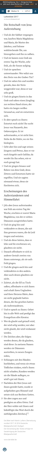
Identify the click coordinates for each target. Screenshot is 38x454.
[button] (36, 4)
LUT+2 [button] (28, 11)
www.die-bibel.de (10, 440)
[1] (28, 413)
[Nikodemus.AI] (4, 449)
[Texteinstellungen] (35, 11)
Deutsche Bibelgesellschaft (13, 19)
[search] (16, 11)
